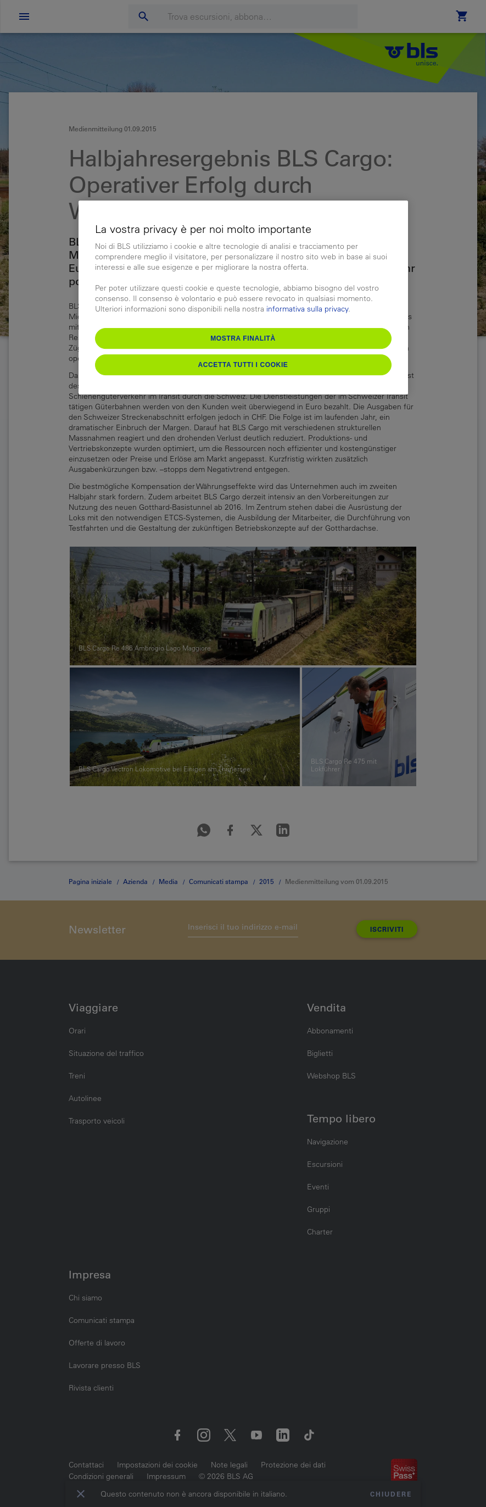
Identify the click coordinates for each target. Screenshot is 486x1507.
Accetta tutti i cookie (243, 365)
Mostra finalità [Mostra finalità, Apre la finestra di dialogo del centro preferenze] (243, 338)
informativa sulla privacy (307, 309)
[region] (243, 298)
